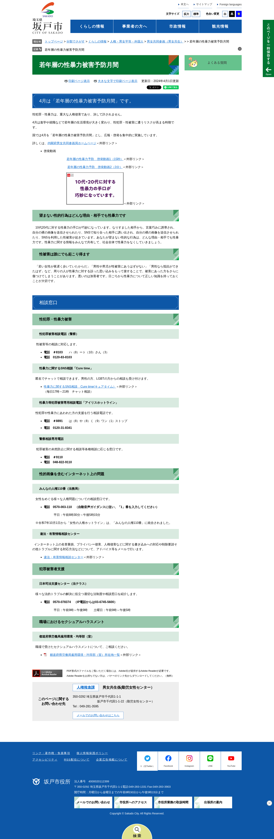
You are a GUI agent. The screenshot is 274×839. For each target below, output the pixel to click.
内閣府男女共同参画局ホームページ (72, 143)
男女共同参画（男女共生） (165, 41)
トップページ (54, 41)
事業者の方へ (134, 26)
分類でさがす (75, 41)
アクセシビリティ (44, 759)
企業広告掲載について (111, 759)
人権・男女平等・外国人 (126, 41)
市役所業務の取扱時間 (173, 802)
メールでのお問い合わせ (93, 802)
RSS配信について (76, 759)
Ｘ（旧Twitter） (147, 766)
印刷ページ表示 (79, 81)
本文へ (185, 4)
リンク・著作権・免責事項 (51, 753)
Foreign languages (231, 4)
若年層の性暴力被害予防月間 (64, 49)
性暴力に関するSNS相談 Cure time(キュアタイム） (80, 386)
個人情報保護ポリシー (92, 753)
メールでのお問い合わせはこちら (98, 715)
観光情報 (220, 26)
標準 (196, 13)
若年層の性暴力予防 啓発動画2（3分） (95, 167)
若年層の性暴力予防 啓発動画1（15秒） (95, 159)
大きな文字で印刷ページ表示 (117, 81)
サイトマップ (204, 4)
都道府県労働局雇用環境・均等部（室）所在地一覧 (85, 654)
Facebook (168, 766)
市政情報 (177, 26)
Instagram (189, 766)
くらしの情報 (91, 26)
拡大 (186, 13)
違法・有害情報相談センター (63, 557)
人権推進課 (86, 687)
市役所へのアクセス (133, 802)
